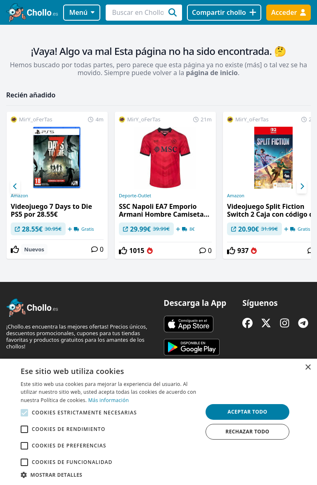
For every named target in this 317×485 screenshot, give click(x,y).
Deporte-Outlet (135, 196)
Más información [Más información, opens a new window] (108, 400)
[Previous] (15, 187)
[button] (109, 475)
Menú (82, 12)
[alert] (158, 422)
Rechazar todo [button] (247, 431)
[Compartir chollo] (224, 13)
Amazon (19, 196)
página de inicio (212, 72)
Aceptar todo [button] (247, 411)
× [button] (308, 367)
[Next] (302, 187)
